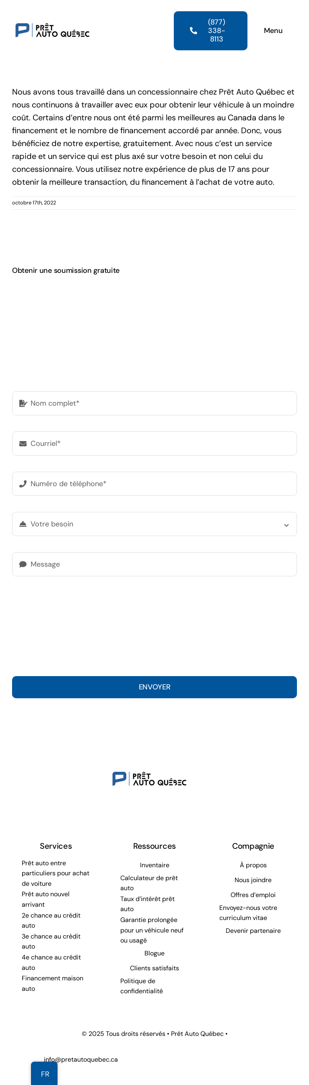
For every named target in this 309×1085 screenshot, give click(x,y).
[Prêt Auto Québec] (52, 11)
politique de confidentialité (135, 620)
